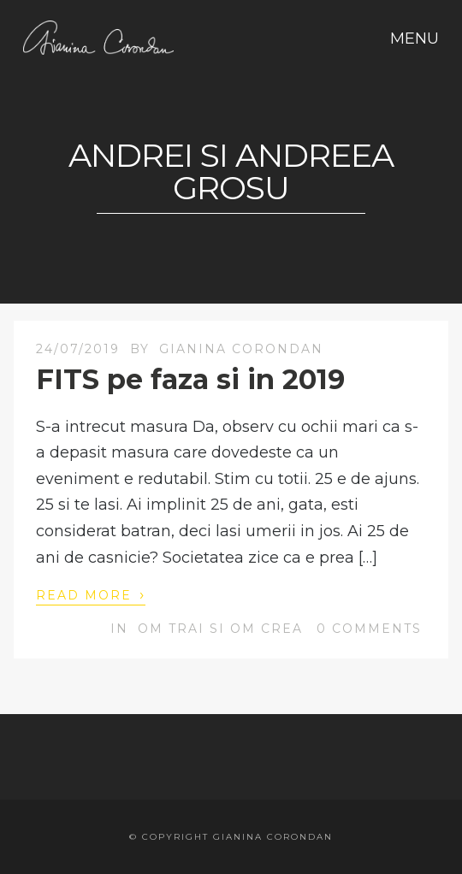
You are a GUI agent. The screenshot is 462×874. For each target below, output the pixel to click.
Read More (90, 594)
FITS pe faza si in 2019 (190, 379)
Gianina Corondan (241, 349)
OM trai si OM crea (220, 628)
